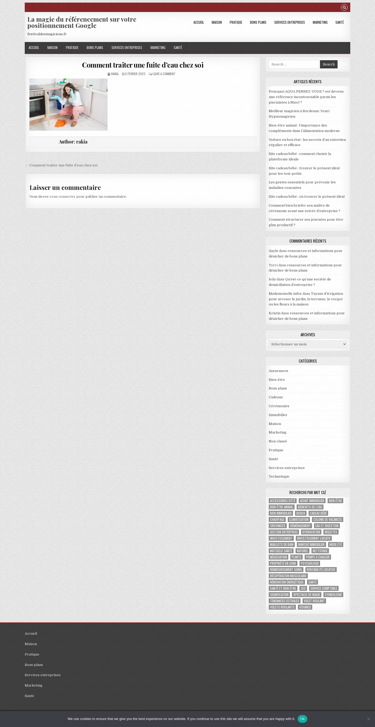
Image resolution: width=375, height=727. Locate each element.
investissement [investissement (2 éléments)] (281, 538)
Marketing (320, 22)
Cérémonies (279, 406)
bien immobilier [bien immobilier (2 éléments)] (281, 513)
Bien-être (277, 380)
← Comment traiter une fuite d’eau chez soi (61, 165)
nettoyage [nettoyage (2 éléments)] (320, 550)
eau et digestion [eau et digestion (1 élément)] (327, 525)
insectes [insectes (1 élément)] (331, 532)
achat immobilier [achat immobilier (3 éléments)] (312, 500)
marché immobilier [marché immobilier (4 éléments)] (311, 544)
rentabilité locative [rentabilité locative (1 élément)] (321, 569)
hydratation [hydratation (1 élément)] (311, 532)
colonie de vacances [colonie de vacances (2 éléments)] (327, 519)
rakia (114, 73)
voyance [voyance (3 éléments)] (305, 607)
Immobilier (278, 415)
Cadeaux (276, 397)
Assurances (278, 371)
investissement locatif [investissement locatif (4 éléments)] (313, 538)
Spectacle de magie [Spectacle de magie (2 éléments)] (306, 594)
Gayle (273, 251)
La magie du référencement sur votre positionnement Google (81, 22)
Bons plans (258, 22)
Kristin (274, 313)
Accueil (198, 22)
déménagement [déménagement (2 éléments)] (300, 525)
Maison (217, 22)
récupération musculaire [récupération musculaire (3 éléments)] (288, 575)
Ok (302, 719)
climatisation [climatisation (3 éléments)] (299, 519)
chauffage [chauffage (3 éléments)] (277, 519)
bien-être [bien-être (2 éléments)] (335, 500)
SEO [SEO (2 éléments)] (303, 588)
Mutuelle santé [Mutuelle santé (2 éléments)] (281, 550)
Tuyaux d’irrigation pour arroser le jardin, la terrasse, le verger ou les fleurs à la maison (306, 299)
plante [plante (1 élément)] (296, 557)
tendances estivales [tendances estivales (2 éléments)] (284, 600)
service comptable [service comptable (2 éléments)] (323, 588)
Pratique (236, 22)
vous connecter (62, 197)
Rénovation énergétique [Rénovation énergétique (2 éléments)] (287, 582)
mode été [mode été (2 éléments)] (335, 544)
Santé (339, 22)
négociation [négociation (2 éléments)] (278, 557)
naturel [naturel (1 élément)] (302, 550)
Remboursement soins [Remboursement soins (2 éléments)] (286, 569)
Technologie (279, 476)
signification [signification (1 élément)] (279, 594)
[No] (368, 719)
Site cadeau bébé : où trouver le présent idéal (307, 197)
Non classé (278, 441)
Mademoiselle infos (285, 294)
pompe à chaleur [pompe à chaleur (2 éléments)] (318, 557)
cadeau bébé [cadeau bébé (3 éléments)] (318, 513)
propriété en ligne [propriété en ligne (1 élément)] (283, 563)
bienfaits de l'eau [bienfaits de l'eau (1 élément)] (310, 506)
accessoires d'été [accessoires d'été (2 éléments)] (282, 500)
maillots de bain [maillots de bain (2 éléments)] (281, 544)
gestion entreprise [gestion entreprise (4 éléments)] (284, 532)
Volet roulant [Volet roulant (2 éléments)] (314, 600)
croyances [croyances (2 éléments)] (277, 525)
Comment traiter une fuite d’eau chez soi (142, 64)
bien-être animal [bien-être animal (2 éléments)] (281, 506)
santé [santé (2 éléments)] (312, 582)
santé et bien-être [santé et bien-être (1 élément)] (283, 588)
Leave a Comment (164, 73)
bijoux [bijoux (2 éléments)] (300, 513)
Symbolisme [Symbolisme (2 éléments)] (333, 594)
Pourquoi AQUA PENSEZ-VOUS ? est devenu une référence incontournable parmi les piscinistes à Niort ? (306, 96)
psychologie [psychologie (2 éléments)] (310, 563)
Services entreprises (289, 22)
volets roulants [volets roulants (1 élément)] (282, 607)
